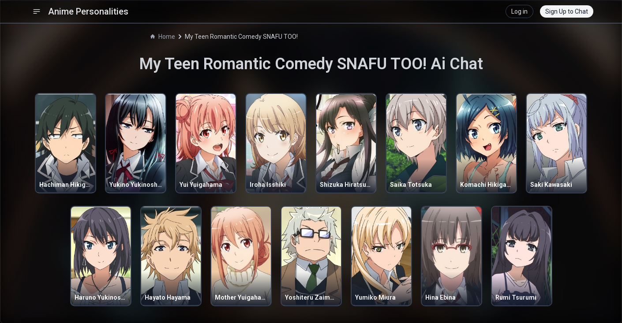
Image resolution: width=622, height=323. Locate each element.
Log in (519, 11)
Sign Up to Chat (566, 11)
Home (162, 36)
